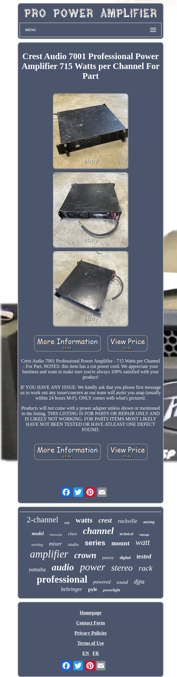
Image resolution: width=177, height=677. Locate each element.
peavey (108, 557)
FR (95, 653)
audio (63, 567)
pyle (92, 589)
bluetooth (56, 534)
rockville (127, 521)
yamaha (37, 569)
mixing (149, 522)
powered (102, 582)
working (37, 545)
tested (143, 556)
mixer (55, 544)
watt (143, 542)
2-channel (42, 519)
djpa (139, 581)
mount (120, 543)
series (95, 543)
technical (126, 534)
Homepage (91, 612)
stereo (122, 567)
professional (62, 579)
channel (98, 531)
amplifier (49, 554)
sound (122, 582)
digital (125, 557)
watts (84, 520)
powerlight (111, 590)
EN (85, 653)
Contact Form (90, 622)
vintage (144, 534)
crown (85, 555)
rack (145, 568)
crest (105, 520)
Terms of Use (90, 643)
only (67, 522)
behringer (71, 589)
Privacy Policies (90, 632)
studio (73, 544)
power (92, 566)
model (38, 533)
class (72, 533)
